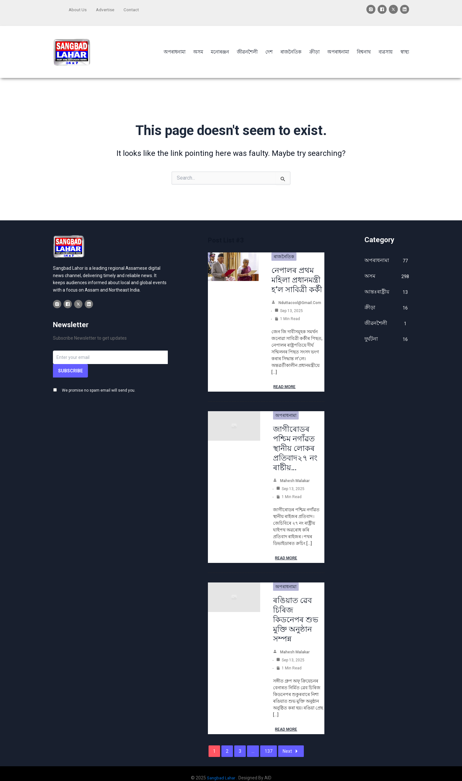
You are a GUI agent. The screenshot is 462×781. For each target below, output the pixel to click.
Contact (133, 8)
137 (268, 742)
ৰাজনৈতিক (284, 248)
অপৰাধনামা (285, 407)
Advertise (106, 8)
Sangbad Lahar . (222, 769)
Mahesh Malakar (295, 472)
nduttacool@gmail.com (299, 294)
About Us (78, 8)
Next (291, 743)
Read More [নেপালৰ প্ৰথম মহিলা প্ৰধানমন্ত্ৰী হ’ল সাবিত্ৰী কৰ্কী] (284, 378)
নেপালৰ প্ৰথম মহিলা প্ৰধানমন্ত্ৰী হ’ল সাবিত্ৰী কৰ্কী (296, 272)
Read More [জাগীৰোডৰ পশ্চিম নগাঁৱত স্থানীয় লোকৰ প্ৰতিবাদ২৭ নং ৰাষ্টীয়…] (286, 550)
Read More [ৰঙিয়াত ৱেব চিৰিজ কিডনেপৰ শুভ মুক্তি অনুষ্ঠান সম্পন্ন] (286, 721)
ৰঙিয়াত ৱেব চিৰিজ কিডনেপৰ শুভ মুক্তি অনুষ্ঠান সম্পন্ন (295, 611)
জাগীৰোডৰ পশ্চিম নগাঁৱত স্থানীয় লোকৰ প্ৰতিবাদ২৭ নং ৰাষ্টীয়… (295, 440)
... (253, 742)
